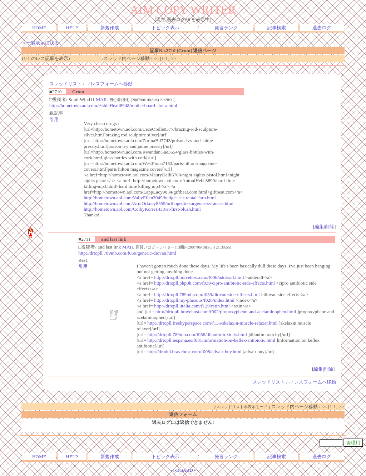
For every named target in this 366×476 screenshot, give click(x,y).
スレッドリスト (65, 83)
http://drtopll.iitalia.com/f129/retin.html (191, 306)
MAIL (102, 99)
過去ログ (321, 27)
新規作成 (109, 27)
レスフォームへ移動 (112, 83)
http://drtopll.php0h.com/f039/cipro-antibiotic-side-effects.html (214, 283)
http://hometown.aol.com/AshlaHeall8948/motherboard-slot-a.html (113, 105)
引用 (54, 119)
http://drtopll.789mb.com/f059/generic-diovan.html (127, 253)
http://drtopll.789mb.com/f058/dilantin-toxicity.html (197, 334)
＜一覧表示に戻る (40, 42)
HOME (39, 27)
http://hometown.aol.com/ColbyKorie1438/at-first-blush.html (142, 209)
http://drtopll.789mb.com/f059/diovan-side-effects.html (207, 294)
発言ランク (226, 27)
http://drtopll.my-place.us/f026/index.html (194, 300)
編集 (319, 226)
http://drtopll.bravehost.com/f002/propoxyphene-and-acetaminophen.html (225, 311)
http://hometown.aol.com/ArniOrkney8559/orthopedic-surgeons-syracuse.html (158, 203)
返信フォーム (183, 414)
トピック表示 (165, 27)
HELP (72, 27)
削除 (329, 226)
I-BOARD (183, 470)
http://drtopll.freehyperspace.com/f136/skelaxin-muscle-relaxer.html (212, 323)
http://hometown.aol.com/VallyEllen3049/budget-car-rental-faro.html (150, 197)
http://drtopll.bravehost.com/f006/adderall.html (199, 277)
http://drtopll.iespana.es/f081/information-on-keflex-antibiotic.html (211, 340)
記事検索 (276, 27)
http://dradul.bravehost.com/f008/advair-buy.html (194, 351)
